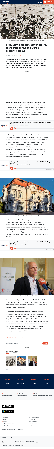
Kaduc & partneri (5, 431)
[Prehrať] (11, 128)
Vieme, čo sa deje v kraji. (15, 338)
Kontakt (5, 419)
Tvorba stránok (5, 445)
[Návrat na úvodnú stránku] (6, 2)
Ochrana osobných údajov (9, 423)
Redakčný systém (16, 445)
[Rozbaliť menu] (40, 1)
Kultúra (20, 55)
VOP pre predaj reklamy (34, 417)
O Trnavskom (6, 417)
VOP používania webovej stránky (10, 426)
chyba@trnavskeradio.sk (30, 370)
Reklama (5, 421)
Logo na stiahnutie (33, 423)
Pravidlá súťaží (32, 419)
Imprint (30, 426)
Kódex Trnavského (33, 421)
